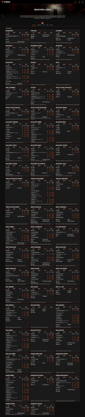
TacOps (47, 25)
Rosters (51, 25)
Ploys (44, 25)
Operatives (34, 25)
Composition (8, 28)
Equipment (39, 25)
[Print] (42, 23)
